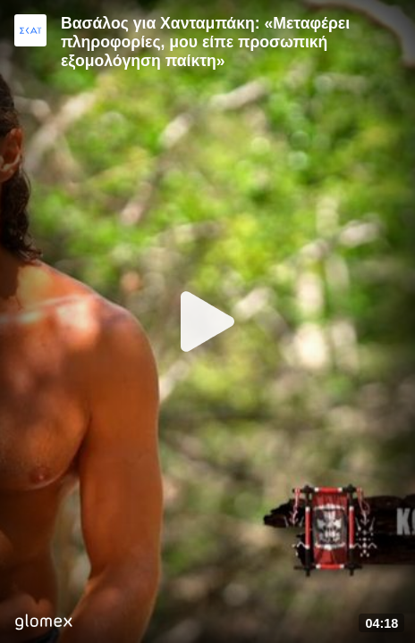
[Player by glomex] (43, 624)
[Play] (207, 321)
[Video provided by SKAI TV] (30, 30)
